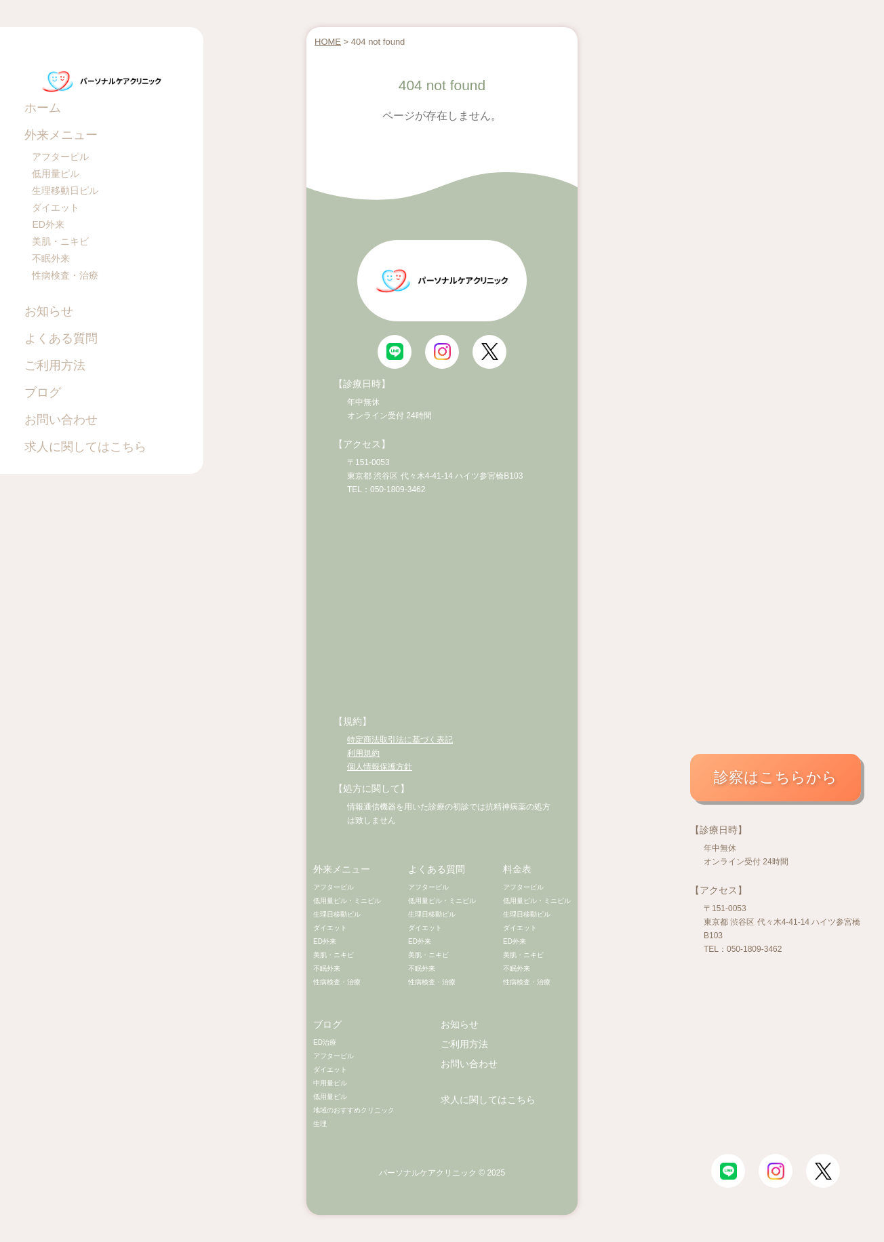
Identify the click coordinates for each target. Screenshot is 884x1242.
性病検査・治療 (65, 275)
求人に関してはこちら (85, 447)
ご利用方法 (54, 365)
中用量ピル (330, 1083)
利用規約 (363, 753)
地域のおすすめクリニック (354, 1110)
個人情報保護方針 (379, 767)
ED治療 (324, 1042)
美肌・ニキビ (60, 241)
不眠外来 (51, 258)
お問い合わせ (61, 419)
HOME (328, 42)
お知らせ (48, 311)
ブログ (42, 392)
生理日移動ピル (337, 914)
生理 (320, 1123)
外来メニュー (61, 135)
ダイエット (55, 207)
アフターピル (60, 156)
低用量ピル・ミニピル (347, 900)
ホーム (42, 108)
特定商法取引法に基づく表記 (400, 739)
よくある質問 (61, 338)
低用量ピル (55, 173)
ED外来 (48, 224)
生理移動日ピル (65, 190)
